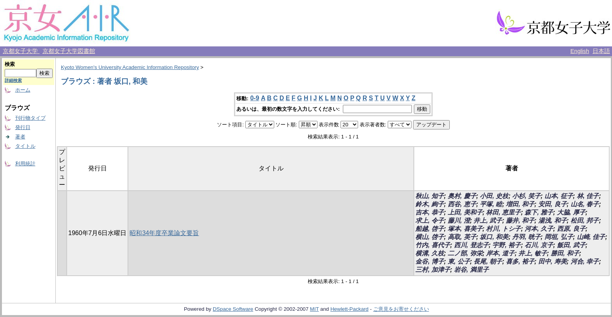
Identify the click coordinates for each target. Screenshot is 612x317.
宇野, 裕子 (506, 245)
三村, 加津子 (432, 269)
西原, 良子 (571, 228)
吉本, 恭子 (429, 212)
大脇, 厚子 (571, 212)
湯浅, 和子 (552, 220)
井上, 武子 (488, 220)
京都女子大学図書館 (69, 51)
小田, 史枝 (494, 196)
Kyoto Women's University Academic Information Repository (130, 67)
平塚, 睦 (491, 204)
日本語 (601, 51)
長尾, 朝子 (488, 261)
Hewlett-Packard (349, 309)
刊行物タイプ (30, 118)
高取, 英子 (462, 237)
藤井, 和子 (520, 220)
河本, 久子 (539, 228)
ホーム (22, 90)
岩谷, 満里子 (471, 269)
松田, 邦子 (585, 220)
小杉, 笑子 (526, 196)
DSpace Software (233, 309)
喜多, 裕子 (520, 261)
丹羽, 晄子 (526, 237)
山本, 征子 (559, 196)
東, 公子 (459, 261)
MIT (314, 309)
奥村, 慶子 (462, 196)
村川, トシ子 (503, 228)
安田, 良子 (552, 204)
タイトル (25, 146)
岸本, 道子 (500, 253)
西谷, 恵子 (462, 204)
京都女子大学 (21, 51)
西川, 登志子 (471, 245)
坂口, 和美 (494, 237)
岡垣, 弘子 (559, 237)
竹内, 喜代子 (432, 245)
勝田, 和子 (565, 253)
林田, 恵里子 (503, 212)
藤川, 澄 (459, 220)
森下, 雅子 (539, 212)
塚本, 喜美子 (465, 228)
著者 (20, 137)
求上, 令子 (429, 220)
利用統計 (25, 163)
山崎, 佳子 (591, 237)
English (579, 51)
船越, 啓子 (429, 228)
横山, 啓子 (429, 237)
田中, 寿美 (552, 261)
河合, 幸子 (585, 261)
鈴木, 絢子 (429, 204)
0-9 (254, 98)
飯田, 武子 (571, 245)
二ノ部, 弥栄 (465, 253)
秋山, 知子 (429, 196)
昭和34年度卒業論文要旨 (164, 233)
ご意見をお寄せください (401, 309)
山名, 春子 (585, 204)
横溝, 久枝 (429, 253)
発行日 (22, 127)
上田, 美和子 (465, 212)
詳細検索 (13, 80)
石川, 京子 (539, 245)
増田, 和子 (520, 204)
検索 (10, 64)
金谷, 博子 (429, 261)
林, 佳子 (588, 196)
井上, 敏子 (532, 253)
